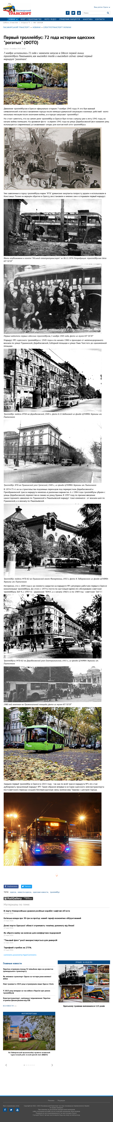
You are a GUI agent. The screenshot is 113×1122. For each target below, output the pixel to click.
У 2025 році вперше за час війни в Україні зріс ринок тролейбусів (26, 991)
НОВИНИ (13, 19)
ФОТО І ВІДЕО (50, 19)
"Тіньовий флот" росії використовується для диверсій (30, 940)
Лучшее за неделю (83, 962)
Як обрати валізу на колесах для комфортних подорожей (32, 932)
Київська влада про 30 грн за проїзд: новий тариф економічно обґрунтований (42, 918)
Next (52, 1065)
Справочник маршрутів (69, 19)
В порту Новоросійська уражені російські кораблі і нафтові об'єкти (37, 910)
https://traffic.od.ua (21, 8)
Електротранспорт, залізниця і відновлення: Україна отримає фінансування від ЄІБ (26, 999)
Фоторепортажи (29, 1013)
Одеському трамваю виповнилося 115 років (84, 1006)
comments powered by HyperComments (20, 955)
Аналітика (87, 19)
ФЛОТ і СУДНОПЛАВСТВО (31, 19)
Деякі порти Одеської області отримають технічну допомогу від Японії (39, 925)
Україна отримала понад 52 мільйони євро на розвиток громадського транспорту (28, 970)
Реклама (51, 1100)
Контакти (99, 19)
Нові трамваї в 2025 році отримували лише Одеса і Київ (28, 984)
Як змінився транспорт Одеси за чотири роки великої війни (27, 977)
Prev (6, 1065)
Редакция (61, 1100)
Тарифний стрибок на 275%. (18, 947)
